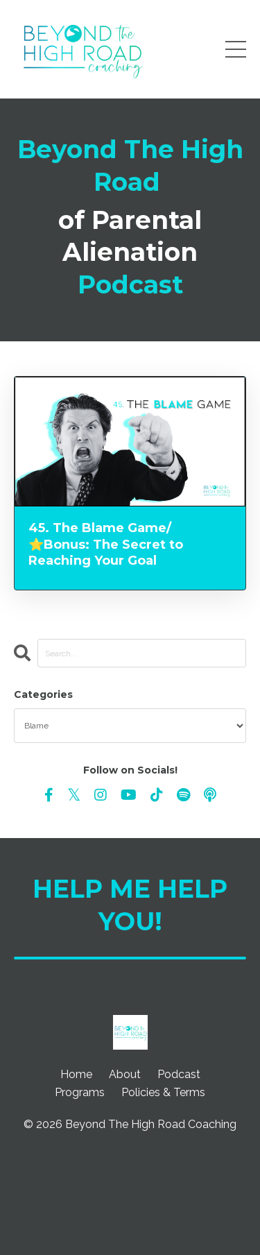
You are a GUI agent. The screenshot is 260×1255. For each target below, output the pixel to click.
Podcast (178, 1074)
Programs (80, 1092)
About (125, 1074)
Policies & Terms (163, 1092)
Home (76, 1074)
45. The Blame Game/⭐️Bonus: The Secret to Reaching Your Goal (105, 544)
